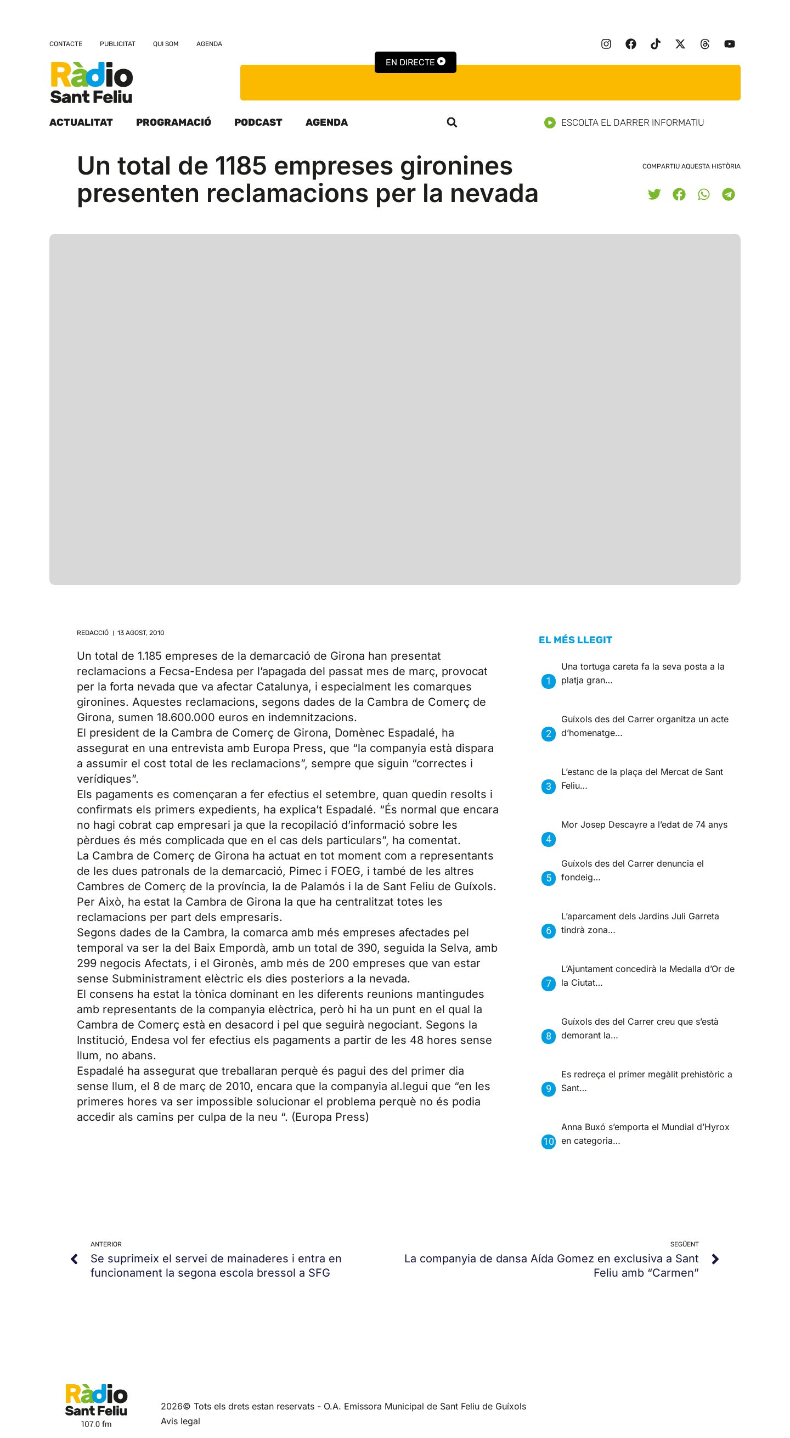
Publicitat (118, 44)
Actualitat (81, 122)
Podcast (258, 122)
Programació (173, 122)
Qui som (166, 44)
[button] (452, 122)
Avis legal (180, 1420)
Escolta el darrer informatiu (628, 122)
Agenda (209, 44)
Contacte (65, 44)
